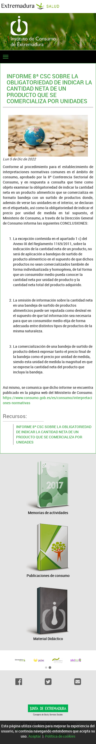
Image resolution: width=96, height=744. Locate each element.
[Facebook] (18, 681)
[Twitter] (48, 681)
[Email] (77, 681)
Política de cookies (60, 736)
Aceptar (34, 736)
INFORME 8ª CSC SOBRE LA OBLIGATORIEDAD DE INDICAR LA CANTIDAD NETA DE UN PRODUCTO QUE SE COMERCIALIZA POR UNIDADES (53, 434)
